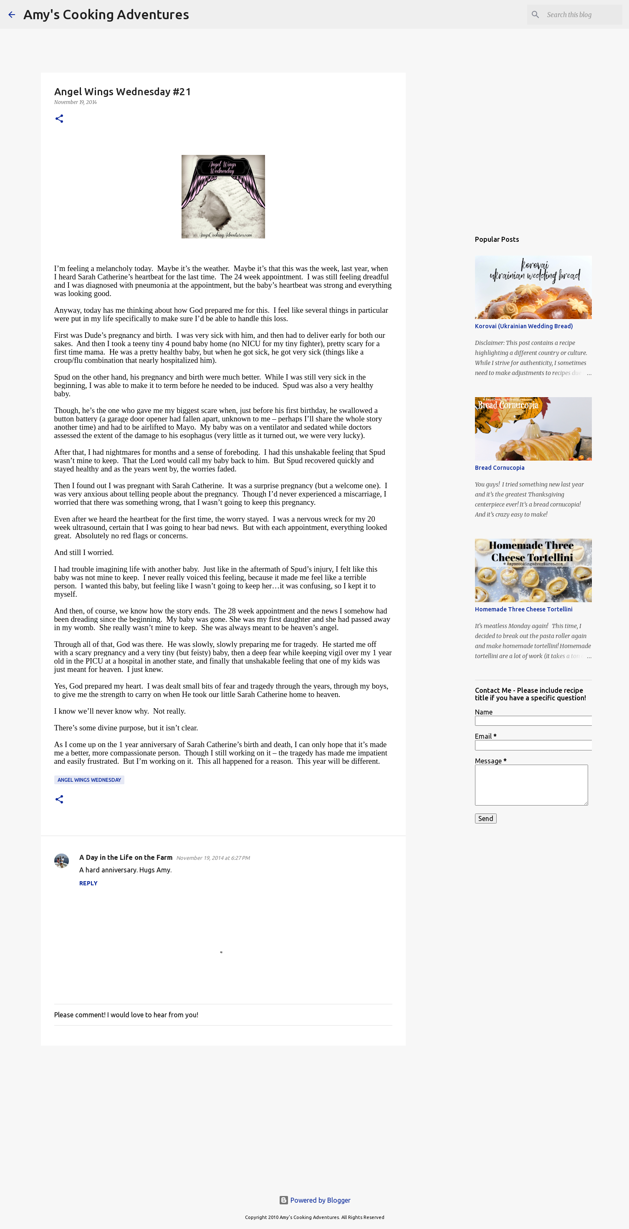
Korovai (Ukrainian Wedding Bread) (524, 326)
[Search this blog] (578, 15)
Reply (88, 883)
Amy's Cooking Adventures (106, 14)
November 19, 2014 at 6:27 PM (213, 858)
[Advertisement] (223, 1116)
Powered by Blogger (315, 1200)
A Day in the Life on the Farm (126, 857)
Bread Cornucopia (500, 467)
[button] (59, 119)
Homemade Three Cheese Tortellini (524, 609)
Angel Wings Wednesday (89, 780)
